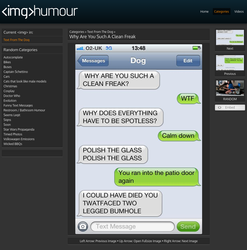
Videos (239, 11)
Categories (221, 11)
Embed (230, 107)
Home (204, 11)
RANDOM (230, 90)
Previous (230, 65)
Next (230, 40)
